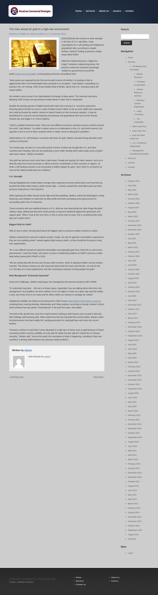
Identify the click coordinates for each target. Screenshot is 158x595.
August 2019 (133, 278)
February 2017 (134, 322)
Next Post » (99, 377)
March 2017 (133, 318)
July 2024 (132, 185)
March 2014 (133, 459)
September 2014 (135, 437)
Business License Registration (139, 103)
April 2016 (132, 358)
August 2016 (133, 340)
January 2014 (134, 468)
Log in (130, 553)
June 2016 (132, 349)
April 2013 (132, 499)
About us (115, 577)
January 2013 (134, 512)
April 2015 (132, 406)
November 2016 (135, 327)
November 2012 (135, 521)
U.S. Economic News (56, 34)
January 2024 (134, 199)
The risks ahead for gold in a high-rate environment (39, 29)
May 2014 (132, 450)
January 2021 (134, 252)
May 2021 (132, 243)
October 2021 (134, 234)
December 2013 (135, 473)
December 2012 (135, 517)
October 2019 (134, 274)
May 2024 (132, 190)
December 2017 (135, 305)
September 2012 (135, 530)
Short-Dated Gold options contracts (84, 301)
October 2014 (134, 433)
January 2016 (134, 371)
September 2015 (135, 389)
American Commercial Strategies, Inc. (32, 579)
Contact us (81, 584)
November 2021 (135, 230)
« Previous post (16, 377)
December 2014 (135, 424)
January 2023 (134, 221)
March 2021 (133, 247)
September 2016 (135, 336)
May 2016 (132, 353)
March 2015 (133, 411)
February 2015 (134, 415)
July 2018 (132, 296)
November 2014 (135, 428)
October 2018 (134, 291)
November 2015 (135, 380)
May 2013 (132, 495)
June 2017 (132, 314)
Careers (117, 11)
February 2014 (134, 464)
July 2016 (132, 344)
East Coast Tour (139, 131)
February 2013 (134, 508)
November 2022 (135, 225)
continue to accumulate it (26, 74)
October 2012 (134, 526)
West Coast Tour (139, 126)
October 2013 (134, 481)
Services (90, 11)
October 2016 (134, 331)
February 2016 (134, 367)
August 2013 (133, 486)
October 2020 (134, 256)
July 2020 (132, 261)
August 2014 (133, 442)
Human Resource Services (138, 92)
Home (79, 11)
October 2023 (134, 203)
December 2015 (135, 375)
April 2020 (132, 265)
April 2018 (132, 300)
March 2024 (133, 194)
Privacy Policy (26, 582)
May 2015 (132, 402)
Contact (129, 11)
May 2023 (132, 212)
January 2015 (134, 420)
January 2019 (134, 287)
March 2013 (133, 504)
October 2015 (134, 384)
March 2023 (133, 216)
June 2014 (132, 446)
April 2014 (132, 455)
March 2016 (133, 362)
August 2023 (133, 207)
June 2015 (132, 397)
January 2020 (134, 269)
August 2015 (133, 393)
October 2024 (134, 181)
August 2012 (133, 534)
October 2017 (134, 309)
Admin (41, 34)
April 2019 (132, 283)
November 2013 (135, 477)
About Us (104, 11)
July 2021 (132, 238)
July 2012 (132, 539)
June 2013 (132, 490)
